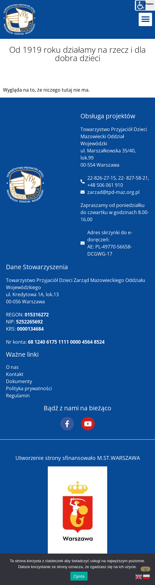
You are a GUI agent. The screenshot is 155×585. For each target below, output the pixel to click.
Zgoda (79, 576)
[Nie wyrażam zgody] (145, 569)
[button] (145, 19)
